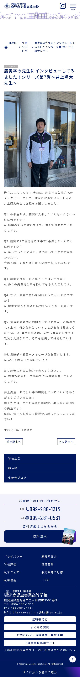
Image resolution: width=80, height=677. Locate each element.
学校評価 (10, 564)
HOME (13, 43)
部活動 (12, 468)
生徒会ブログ (24, 47)
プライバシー (13, 556)
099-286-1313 (45, 509)
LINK (45, 580)
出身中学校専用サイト (40, 643)
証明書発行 (40, 619)
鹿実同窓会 (49, 556)
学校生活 (14, 458)
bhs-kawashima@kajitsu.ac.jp (37, 612)
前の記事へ (14, 441)
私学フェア (12, 572)
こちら (70, 650)
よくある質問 (40, 627)
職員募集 (47, 564)
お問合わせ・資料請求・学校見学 (40, 635)
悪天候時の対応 (52, 572)
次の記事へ (66, 441)
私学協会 (10, 580)
